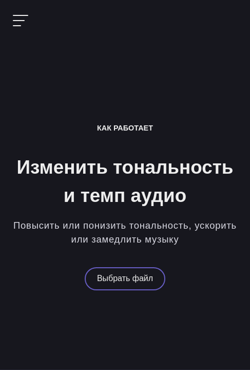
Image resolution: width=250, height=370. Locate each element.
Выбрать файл (125, 278)
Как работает (125, 128)
